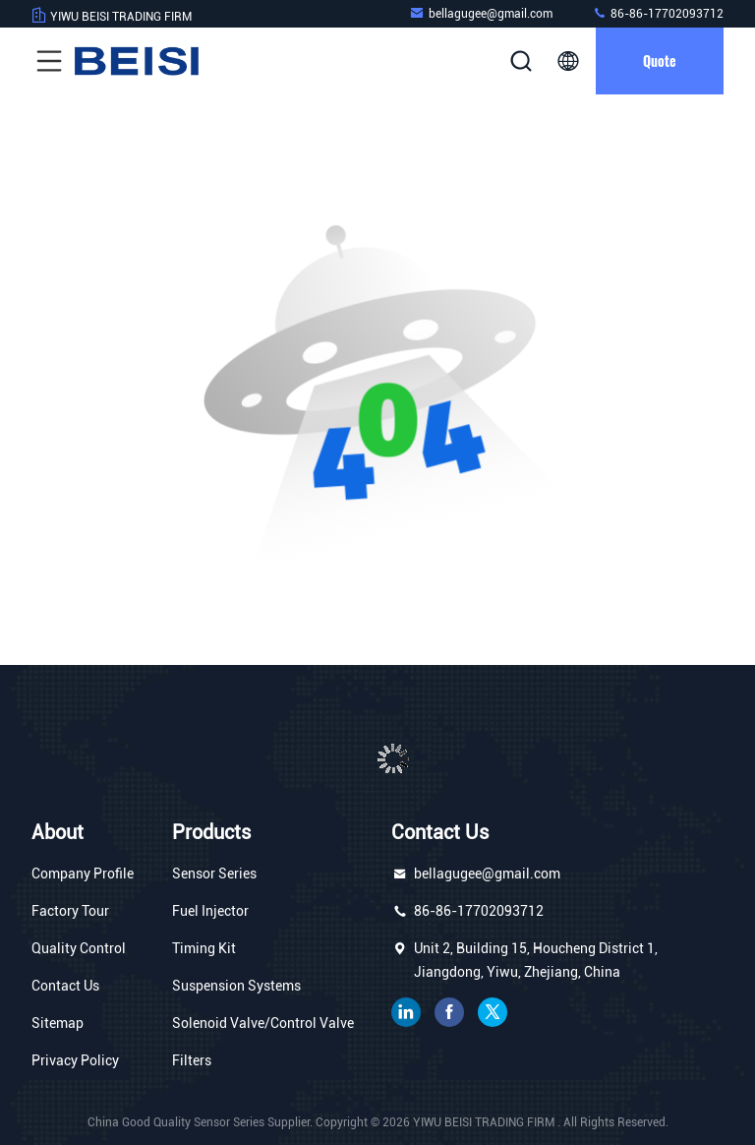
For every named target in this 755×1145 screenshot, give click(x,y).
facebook (449, 1012)
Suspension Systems (236, 986)
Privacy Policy (75, 1060)
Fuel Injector (210, 911)
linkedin (406, 1012)
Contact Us (65, 986)
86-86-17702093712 (658, 13)
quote (659, 60)
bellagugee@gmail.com (480, 13)
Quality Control (78, 948)
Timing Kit (204, 948)
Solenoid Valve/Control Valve (263, 1023)
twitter (492, 1012)
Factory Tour (70, 911)
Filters (191, 1060)
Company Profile (82, 873)
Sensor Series (214, 873)
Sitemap (57, 1023)
